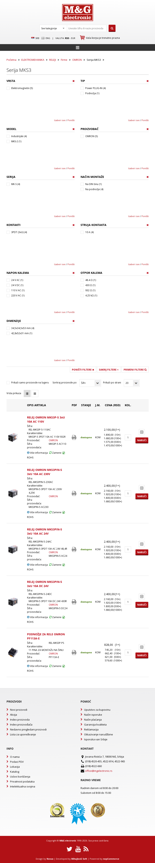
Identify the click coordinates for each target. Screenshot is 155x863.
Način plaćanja (93, 719)
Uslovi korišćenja (20, 776)
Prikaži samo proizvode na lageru (30, 382)
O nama (15, 757)
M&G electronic (67, 840)
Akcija (13, 714)
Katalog (14, 771)
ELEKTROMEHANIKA (32, 60)
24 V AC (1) (17, 280)
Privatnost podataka (22, 781)
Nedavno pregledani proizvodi (28, 729)
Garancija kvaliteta (95, 724)
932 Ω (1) (90, 290)
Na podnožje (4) (94, 189)
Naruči (142, 440)
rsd (67, 38)
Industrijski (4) (19, 136)
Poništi (71, 120)
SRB (35, 38)
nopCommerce (111, 858)
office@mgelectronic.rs (98, 771)
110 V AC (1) (17, 290)
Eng (45, 38)
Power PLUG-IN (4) (95, 88)
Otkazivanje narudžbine (98, 734)
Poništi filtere (83, 369)
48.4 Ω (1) (90, 280)
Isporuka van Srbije (95, 739)
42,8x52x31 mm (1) (21, 333)
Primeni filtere (135, 369)
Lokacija (15, 766)
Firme (64, 60)
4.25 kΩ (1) (91, 295)
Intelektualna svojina (22, 786)
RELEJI (52, 60)
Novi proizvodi (18, 709)
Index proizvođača (21, 724)
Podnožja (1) (92, 93)
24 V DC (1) (17, 285)
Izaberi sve (60, 120)
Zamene (55, 452)
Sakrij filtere (109, 369)
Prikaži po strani (112, 382)
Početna (11, 60)
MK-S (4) (15, 184)
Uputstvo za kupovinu (97, 709)
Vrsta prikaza (14, 393)
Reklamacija (91, 729)
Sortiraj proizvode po (65, 382)
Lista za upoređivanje (23, 734)
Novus (50, 858)
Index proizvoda (20, 719)
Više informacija (37, 452)
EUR (73, 38)
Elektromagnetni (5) (22, 88)
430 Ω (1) (90, 285)
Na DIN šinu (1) (93, 184)
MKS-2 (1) (16, 141)
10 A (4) (89, 232)
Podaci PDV (17, 761)
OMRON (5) (91, 136)
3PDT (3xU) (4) (19, 232)
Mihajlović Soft (79, 858)
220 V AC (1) (17, 295)
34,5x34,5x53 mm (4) (22, 328)
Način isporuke (93, 714)
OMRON (77, 60)
